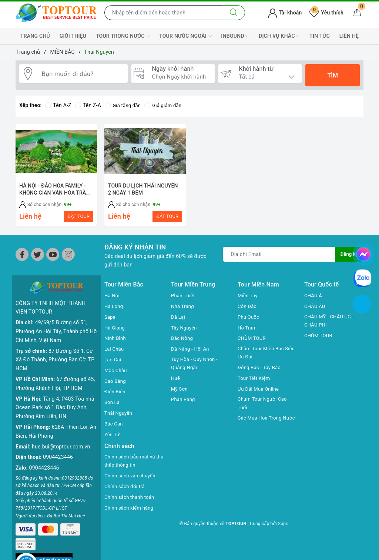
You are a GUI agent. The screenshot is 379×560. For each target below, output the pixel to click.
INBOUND (235, 36)
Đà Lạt (179, 321)
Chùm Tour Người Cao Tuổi (264, 408)
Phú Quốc (249, 321)
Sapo (283, 528)
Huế (176, 383)
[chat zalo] (362, 278)
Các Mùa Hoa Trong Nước (261, 428)
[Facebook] (22, 258)
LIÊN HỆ (349, 36)
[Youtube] (52, 258)
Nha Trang (183, 310)
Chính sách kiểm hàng (130, 512)
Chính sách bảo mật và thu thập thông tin (131, 465)
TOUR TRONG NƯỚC (123, 36)
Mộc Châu (116, 374)
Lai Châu (114, 352)
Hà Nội (112, 299)
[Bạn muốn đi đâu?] (82, 75)
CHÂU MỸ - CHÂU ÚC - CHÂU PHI (330, 325)
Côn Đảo (248, 310)
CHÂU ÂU (315, 310)
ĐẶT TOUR (78, 216)
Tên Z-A (88, 105)
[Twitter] (37, 258)
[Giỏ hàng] (357, 12)
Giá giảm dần (166, 105)
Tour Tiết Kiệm (255, 383)
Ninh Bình (115, 342)
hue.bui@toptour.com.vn (61, 438)
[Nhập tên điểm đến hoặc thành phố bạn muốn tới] (163, 12)
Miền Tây (248, 299)
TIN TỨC (319, 36)
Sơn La (112, 406)
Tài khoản (285, 13)
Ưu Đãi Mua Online (260, 393)
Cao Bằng (115, 385)
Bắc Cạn (114, 427)
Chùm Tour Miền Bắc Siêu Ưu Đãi (262, 356)
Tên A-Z (58, 105)
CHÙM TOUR (253, 342)
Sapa (110, 321)
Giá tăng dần (124, 105)
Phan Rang (184, 404)
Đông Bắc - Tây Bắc (261, 372)
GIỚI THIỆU (73, 36)
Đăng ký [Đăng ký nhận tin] (348, 258)
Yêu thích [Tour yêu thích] (326, 13)
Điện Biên (115, 395)
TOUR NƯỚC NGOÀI (185, 36)
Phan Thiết (184, 299)
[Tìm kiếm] (233, 12)
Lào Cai (113, 363)
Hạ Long (114, 310)
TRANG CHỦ (35, 36)
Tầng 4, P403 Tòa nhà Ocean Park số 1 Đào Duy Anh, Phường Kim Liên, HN (55, 399)
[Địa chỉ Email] (278, 258)
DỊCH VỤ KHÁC (279, 36)
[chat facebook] (363, 253)
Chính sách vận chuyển (131, 480)
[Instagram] (68, 258)
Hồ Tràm (248, 331)
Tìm (332, 75)
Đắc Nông (182, 342)
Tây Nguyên (185, 331)
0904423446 (58, 449)
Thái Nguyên (119, 417)
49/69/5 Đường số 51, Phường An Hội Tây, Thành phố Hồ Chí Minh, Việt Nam (56, 323)
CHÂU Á (313, 299)
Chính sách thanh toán (131, 502)
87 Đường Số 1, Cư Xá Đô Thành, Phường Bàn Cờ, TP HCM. (55, 351)
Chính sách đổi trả (126, 491)
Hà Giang (115, 331)
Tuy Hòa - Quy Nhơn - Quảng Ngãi (196, 367)
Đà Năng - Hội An (191, 352)
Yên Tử (112, 438)
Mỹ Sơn (180, 393)
